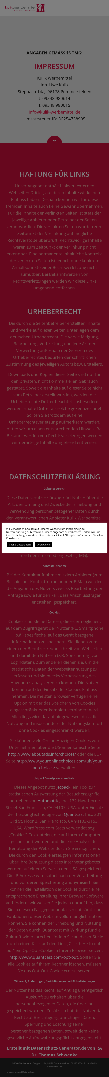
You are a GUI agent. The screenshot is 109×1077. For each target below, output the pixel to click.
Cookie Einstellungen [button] (20, 544)
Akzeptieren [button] (43, 544)
